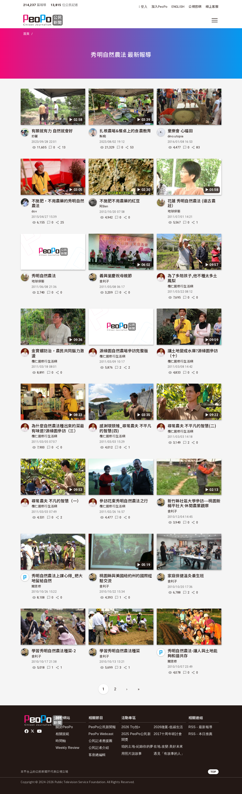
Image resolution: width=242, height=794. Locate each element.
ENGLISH (178, 7)
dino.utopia (175, 136)
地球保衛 (174, 211)
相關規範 (62, 734)
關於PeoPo (64, 727)
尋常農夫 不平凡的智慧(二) (192, 425)
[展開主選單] (214, 20)
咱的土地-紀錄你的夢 (137, 746)
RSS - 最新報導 (200, 727)
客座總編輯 (97, 755)
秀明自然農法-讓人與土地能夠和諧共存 (193, 653)
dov (34, 211)
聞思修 (36, 586)
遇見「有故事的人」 (169, 753)
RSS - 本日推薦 (200, 734)
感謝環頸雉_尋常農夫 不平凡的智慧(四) (125, 428)
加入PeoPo (159, 7)
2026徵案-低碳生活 (168, 727)
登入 (144, 6)
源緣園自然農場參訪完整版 (123, 350)
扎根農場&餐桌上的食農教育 (125, 130)
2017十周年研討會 (168, 734)
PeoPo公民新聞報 (102, 727)
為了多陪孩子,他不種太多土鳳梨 (192, 278)
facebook (26, 731)
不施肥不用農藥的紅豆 (119, 200)
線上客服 (212, 7)
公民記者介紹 (99, 747)
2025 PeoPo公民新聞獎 (136, 736)
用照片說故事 (131, 753)
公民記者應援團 (100, 741)
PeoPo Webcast (101, 734)
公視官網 (195, 7)
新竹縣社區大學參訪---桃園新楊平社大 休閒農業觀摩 (194, 503)
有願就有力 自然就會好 (52, 130)
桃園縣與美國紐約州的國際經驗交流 (125, 578)
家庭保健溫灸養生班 (186, 575)
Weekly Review (67, 747)
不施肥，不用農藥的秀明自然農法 (58, 203)
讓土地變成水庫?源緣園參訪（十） (193, 353)
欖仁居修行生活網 (180, 286)
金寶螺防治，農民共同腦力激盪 (58, 353)
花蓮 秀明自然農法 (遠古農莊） (191, 203)
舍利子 (104, 281)
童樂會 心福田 (180, 130)
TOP (213, 771)
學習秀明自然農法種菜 (119, 650)
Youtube (39, 731)
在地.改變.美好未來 (168, 746)
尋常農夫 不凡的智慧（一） (56, 500)
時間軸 (61, 741)
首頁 (26, 34)
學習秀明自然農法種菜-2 (54, 650)
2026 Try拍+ (130, 727)
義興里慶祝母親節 (115, 275)
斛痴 (102, 136)
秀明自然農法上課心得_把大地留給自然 (57, 578)
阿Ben (103, 206)
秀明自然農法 (44, 275)
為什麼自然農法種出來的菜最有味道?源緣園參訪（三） (58, 428)
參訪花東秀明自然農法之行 (123, 500)
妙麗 (35, 136)
